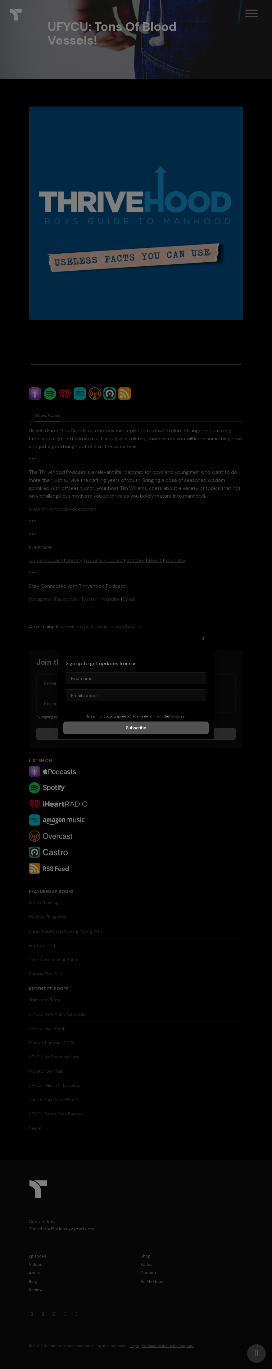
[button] (203, 638)
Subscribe (136, 727)
